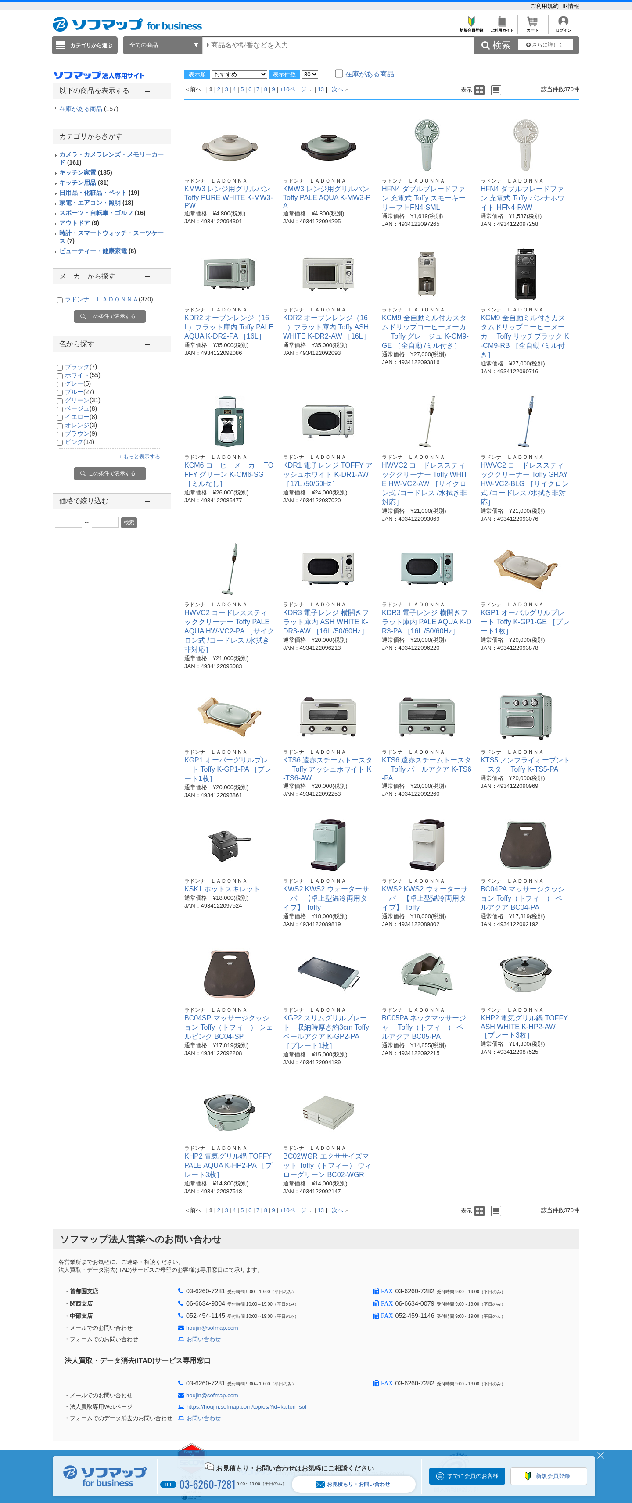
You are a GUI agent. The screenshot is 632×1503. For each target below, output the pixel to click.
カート (532, 27)
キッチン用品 (84, 182)
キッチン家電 (85, 172)
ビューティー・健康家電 (97, 250)
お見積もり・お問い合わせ (353, 1484)
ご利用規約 (545, 6)
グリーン (83, 400)
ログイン (563, 27)
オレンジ (81, 425)
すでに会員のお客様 (473, 1476)
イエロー (81, 416)
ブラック (81, 366)
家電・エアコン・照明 (96, 202)
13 (321, 89)
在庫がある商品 (88, 108)
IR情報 (570, 6)
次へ (337, 89)
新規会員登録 (471, 27)
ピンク (79, 441)
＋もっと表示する (139, 457)
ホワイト (83, 375)
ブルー (79, 391)
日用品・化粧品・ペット (99, 192)
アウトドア (79, 222)
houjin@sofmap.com (212, 1327)
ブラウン (81, 433)
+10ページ (293, 89)
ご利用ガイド (502, 27)
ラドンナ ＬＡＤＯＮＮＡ (109, 299)
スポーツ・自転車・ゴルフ (102, 212)
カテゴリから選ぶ (91, 46)
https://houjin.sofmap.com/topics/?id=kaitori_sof (247, 1406)
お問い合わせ (204, 1339)
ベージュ (81, 408)
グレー (78, 383)
